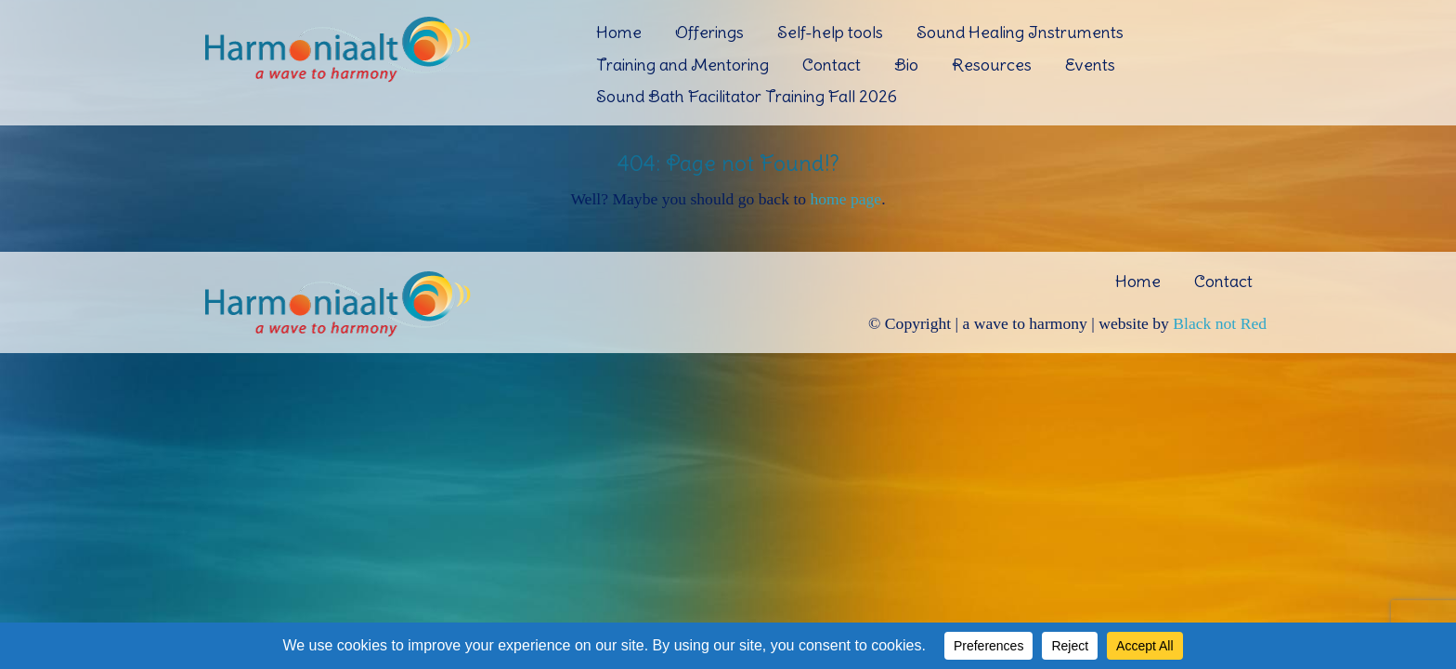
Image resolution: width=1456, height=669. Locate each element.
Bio (906, 64)
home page (845, 199)
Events (1090, 64)
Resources (992, 64)
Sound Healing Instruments (1020, 32)
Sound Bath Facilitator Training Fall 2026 (746, 96)
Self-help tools (830, 32)
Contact (831, 64)
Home (619, 32)
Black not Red (1220, 323)
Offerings (709, 32)
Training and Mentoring (682, 64)
